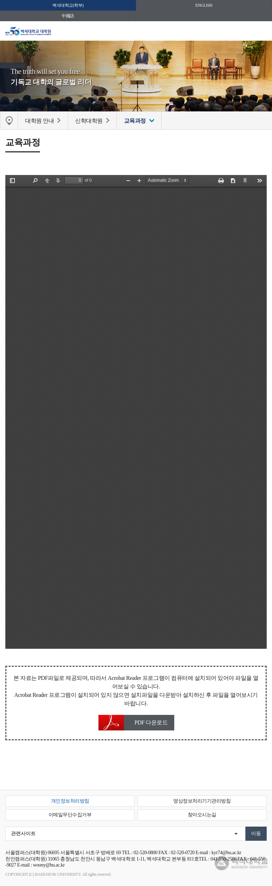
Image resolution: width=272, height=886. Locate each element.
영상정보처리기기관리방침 (202, 801)
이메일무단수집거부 (70, 814)
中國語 (68, 15)
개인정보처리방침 (70, 801)
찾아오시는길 (202, 814)
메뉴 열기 (261, 32)
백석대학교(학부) (68, 5)
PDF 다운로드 (151, 722)
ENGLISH (204, 5)
